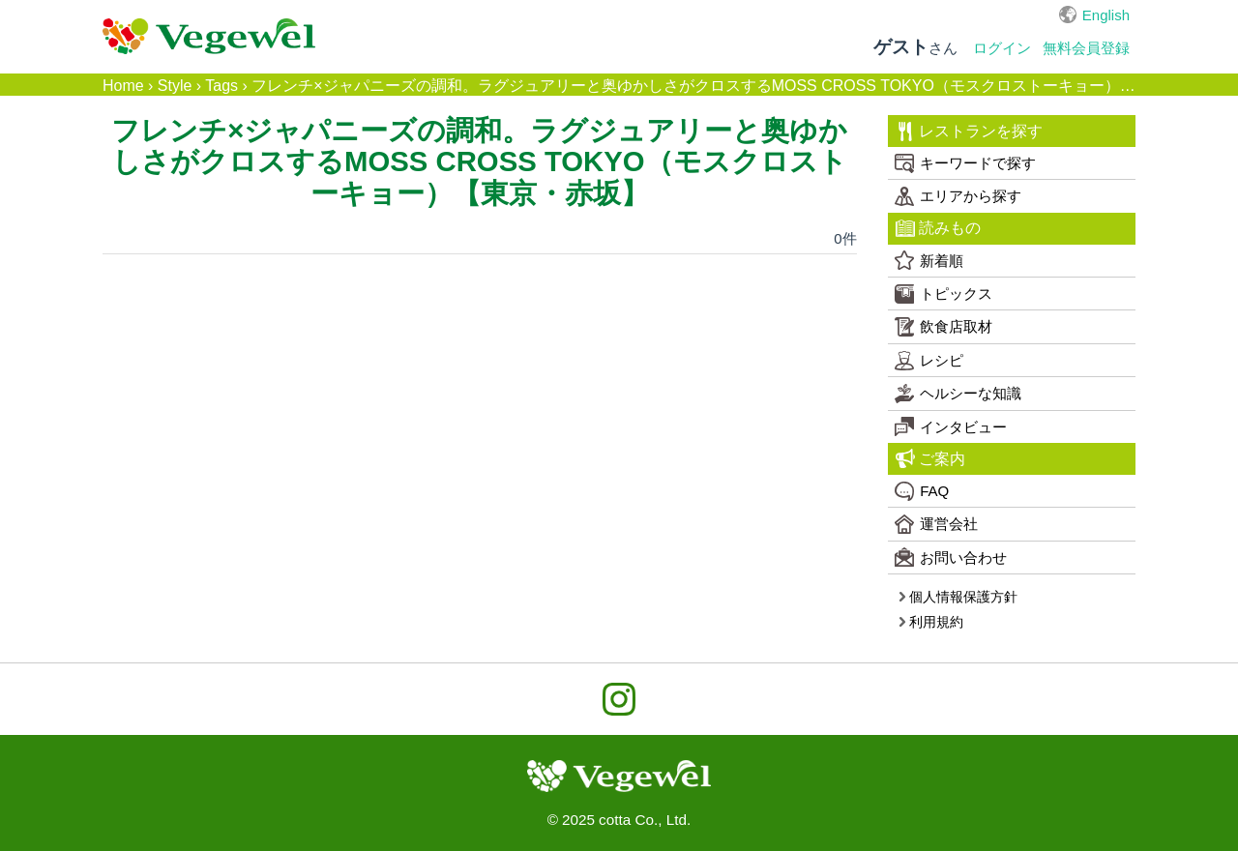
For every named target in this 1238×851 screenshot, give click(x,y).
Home (123, 85)
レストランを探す (970, 131)
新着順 (929, 260)
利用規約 (931, 622)
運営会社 (936, 524)
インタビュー (951, 426)
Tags (221, 85)
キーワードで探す (965, 163)
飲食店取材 (943, 327)
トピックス (943, 294)
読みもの (939, 228)
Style (175, 85)
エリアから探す (958, 196)
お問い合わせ (951, 557)
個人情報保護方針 (958, 596)
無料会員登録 (1086, 48)
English (1106, 15)
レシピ (929, 360)
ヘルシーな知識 (958, 393)
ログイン (1002, 48)
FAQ (922, 491)
